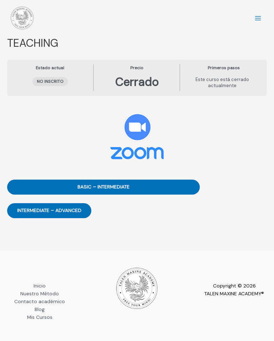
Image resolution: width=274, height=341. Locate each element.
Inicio (40, 285)
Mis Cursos (39, 317)
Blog (40, 309)
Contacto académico (39, 301)
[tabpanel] (137, 171)
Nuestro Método (39, 293)
